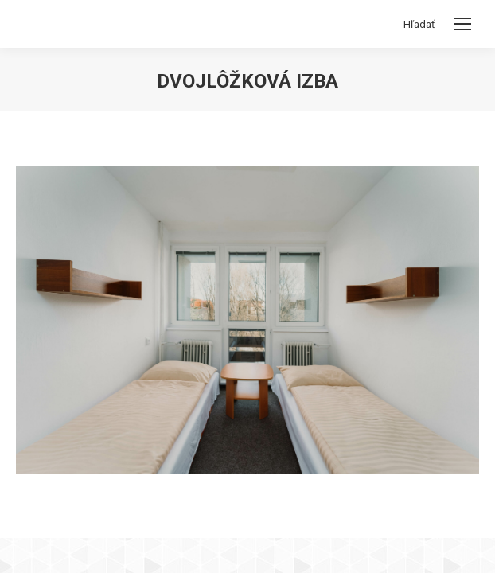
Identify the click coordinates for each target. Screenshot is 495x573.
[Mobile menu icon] (462, 24)
